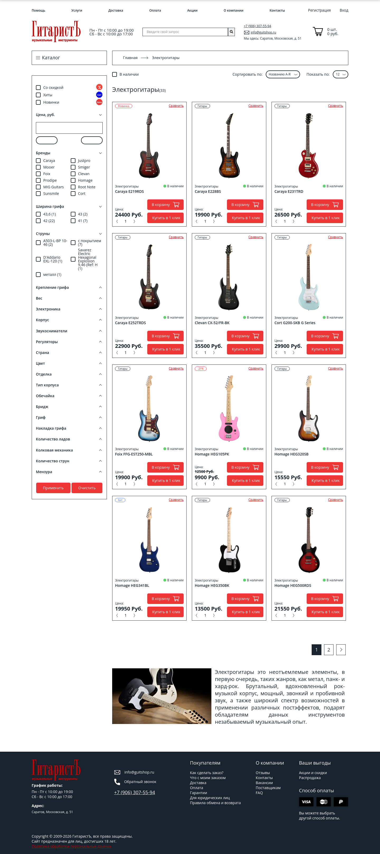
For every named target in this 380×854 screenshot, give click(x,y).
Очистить (87, 487)
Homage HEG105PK (212, 454)
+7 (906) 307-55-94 (257, 26)
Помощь (38, 10)
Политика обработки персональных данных (71, 846)
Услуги (77, 10)
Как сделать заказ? (206, 772)
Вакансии (264, 782)
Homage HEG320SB (291, 454)
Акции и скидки (313, 772)
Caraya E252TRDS (130, 323)
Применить (53, 487)
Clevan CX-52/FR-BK (212, 323)
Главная (130, 57)
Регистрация (319, 10)
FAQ (259, 792)
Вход (344, 10)
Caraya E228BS (208, 191)
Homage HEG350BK (212, 585)
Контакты (277, 10)
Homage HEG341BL (132, 585)
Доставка (115, 10)
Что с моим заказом (208, 777)
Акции (192, 10)
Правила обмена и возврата (215, 802)
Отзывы (263, 772)
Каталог (51, 57)
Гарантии (198, 792)
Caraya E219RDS (129, 191)
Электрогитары (127, 186)
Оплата (155, 10)
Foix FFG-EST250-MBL (134, 454)
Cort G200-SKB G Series (294, 323)
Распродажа (310, 777)
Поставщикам (268, 787)
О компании (233, 10)
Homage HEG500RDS (292, 585)
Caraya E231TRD (288, 191)
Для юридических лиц (210, 797)
